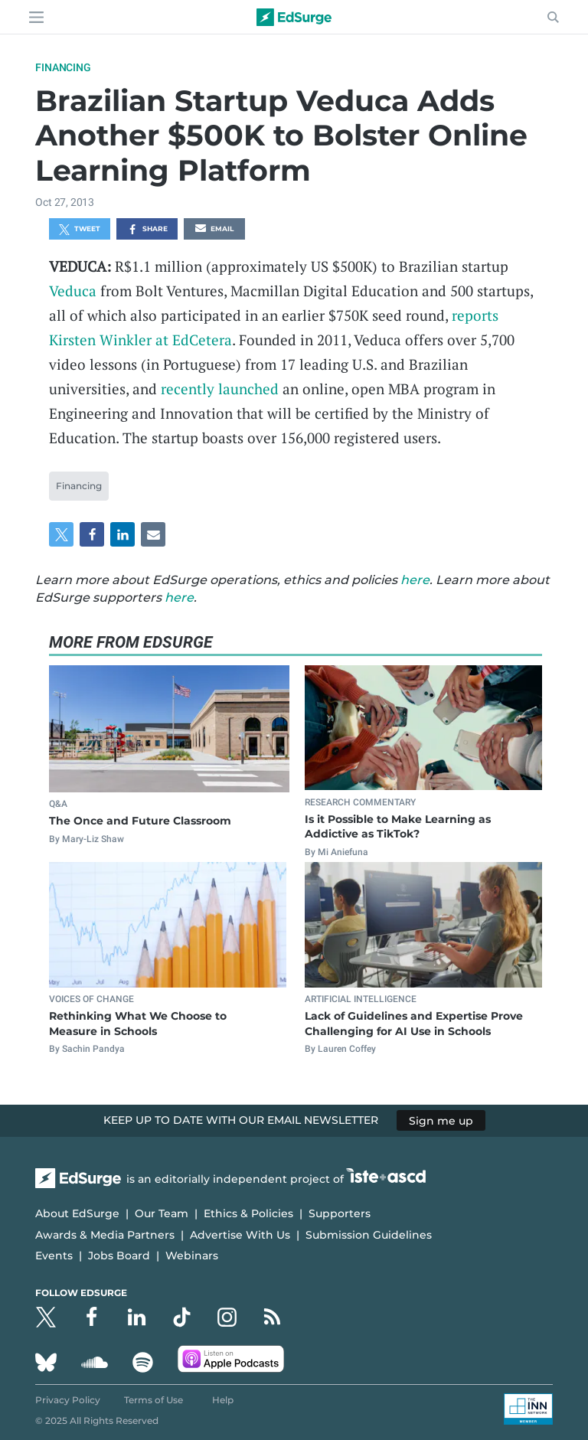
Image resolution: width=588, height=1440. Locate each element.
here (415, 580)
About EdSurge (77, 1213)
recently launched (220, 388)
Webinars (191, 1255)
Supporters (340, 1213)
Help (223, 1400)
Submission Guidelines (368, 1235)
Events (54, 1255)
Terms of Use (153, 1400)
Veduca (72, 290)
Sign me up (441, 1120)
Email (214, 229)
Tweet (79, 229)
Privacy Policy (67, 1400)
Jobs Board (119, 1255)
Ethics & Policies (248, 1213)
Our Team (161, 1213)
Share (147, 229)
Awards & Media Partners (105, 1235)
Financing (62, 67)
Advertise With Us (240, 1235)
